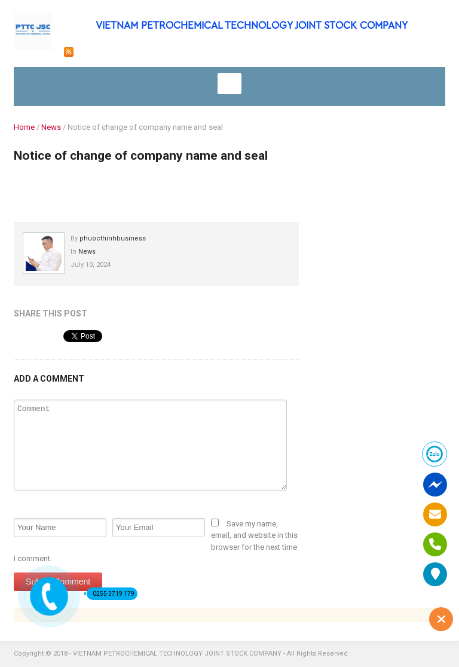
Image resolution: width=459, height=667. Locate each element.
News (51, 127)
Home (24, 127)
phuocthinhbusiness (112, 238)
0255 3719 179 (110, 593)
